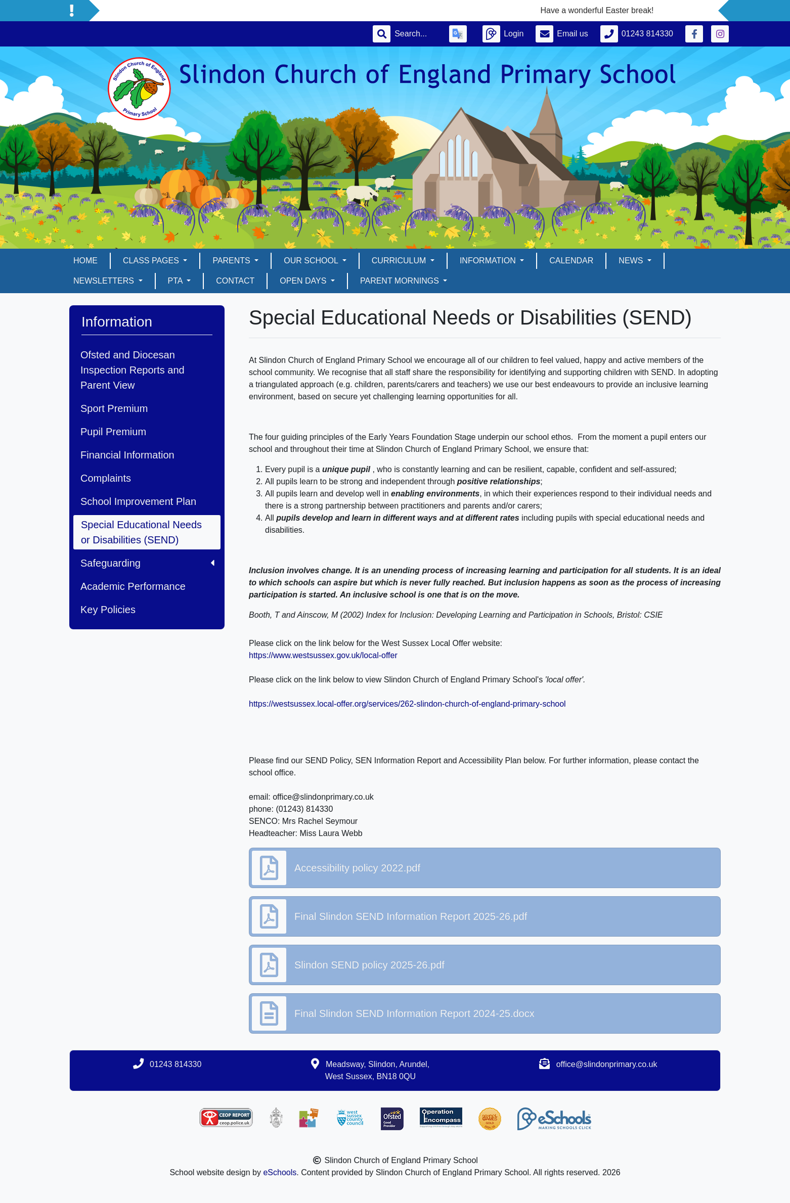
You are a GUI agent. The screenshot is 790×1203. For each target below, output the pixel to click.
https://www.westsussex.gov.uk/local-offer (323, 655)
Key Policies (108, 609)
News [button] (632, 260)
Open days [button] (304, 280)
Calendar (571, 260)
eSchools (279, 1172)
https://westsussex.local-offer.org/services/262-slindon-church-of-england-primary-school (407, 704)
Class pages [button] (152, 260)
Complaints (105, 478)
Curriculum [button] (400, 260)
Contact (235, 280)
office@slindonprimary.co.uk (606, 1064)
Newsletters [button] (104, 280)
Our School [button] (312, 260)
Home (85, 260)
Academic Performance (133, 586)
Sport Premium (114, 408)
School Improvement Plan (138, 501)
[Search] (415, 33)
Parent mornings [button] (400, 280)
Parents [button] (232, 260)
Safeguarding (147, 563)
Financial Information (127, 454)
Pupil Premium (113, 431)
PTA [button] (176, 280)
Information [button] (489, 260)
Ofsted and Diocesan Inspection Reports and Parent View (132, 370)
